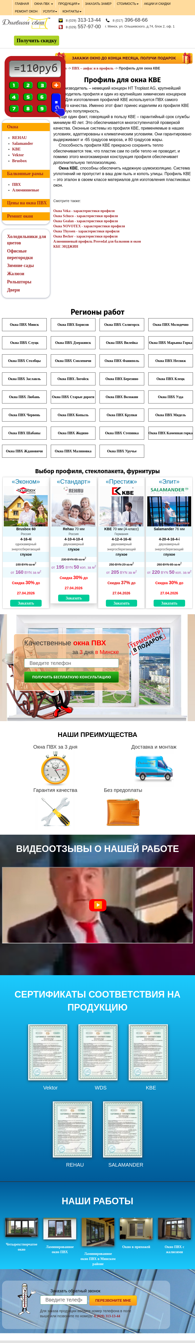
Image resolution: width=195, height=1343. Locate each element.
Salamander (22, 143)
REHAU (19, 137)
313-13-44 (83, 20)
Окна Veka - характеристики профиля (84, 211)
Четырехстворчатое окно (21, 1234)
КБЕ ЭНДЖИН (65, 246)
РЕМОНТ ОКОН (26, 11)
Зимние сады (20, 265)
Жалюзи (15, 273)
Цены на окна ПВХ (27, 202)
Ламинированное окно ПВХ (59, 1236)
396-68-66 (130, 20)
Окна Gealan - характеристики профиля (85, 221)
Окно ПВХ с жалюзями (174, 1236)
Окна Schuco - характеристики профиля (85, 216)
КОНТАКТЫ (72, 11)
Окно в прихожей (136, 1233)
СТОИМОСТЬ (128, 4)
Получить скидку (37, 40)
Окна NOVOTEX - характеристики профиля (89, 226)
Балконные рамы (25, 173)
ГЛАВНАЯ (22, 4)
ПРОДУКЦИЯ (69, 4)
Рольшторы (19, 281)
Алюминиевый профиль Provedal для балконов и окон (97, 241)
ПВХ (16, 184)
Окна (12, 126)
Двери (13, 289)
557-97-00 (83, 26)
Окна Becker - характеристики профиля (85, 236)
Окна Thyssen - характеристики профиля (86, 231)
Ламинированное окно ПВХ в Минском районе (98, 1242)
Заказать (26, 603)
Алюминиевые (25, 190)
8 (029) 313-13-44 (107, 1316)
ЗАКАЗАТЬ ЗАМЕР (98, 4)
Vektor (18, 155)
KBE (16, 149)
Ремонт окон (20, 216)
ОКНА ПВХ (43, 4)
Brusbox (19, 161)
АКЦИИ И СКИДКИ (157, 4)
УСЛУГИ (50, 11)
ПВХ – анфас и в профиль (92, 68)
